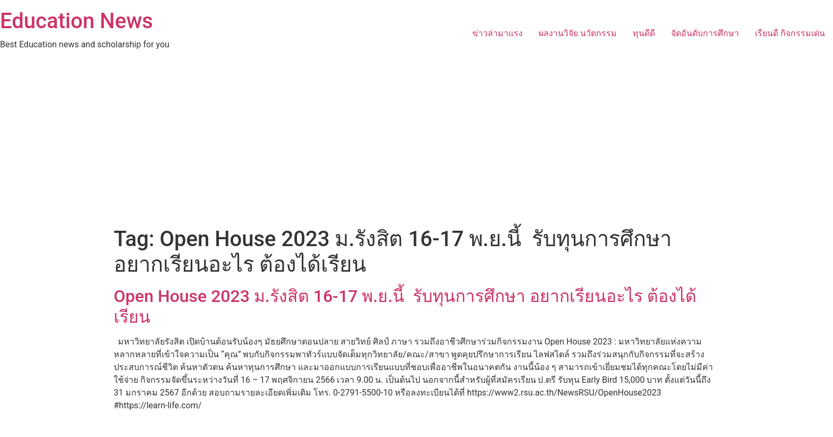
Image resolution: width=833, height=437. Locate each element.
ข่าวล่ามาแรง (497, 33)
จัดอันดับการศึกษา (705, 33)
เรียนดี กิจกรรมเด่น (790, 33)
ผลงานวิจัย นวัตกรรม (578, 33)
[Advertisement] (416, 146)
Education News (76, 21)
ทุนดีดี (644, 33)
